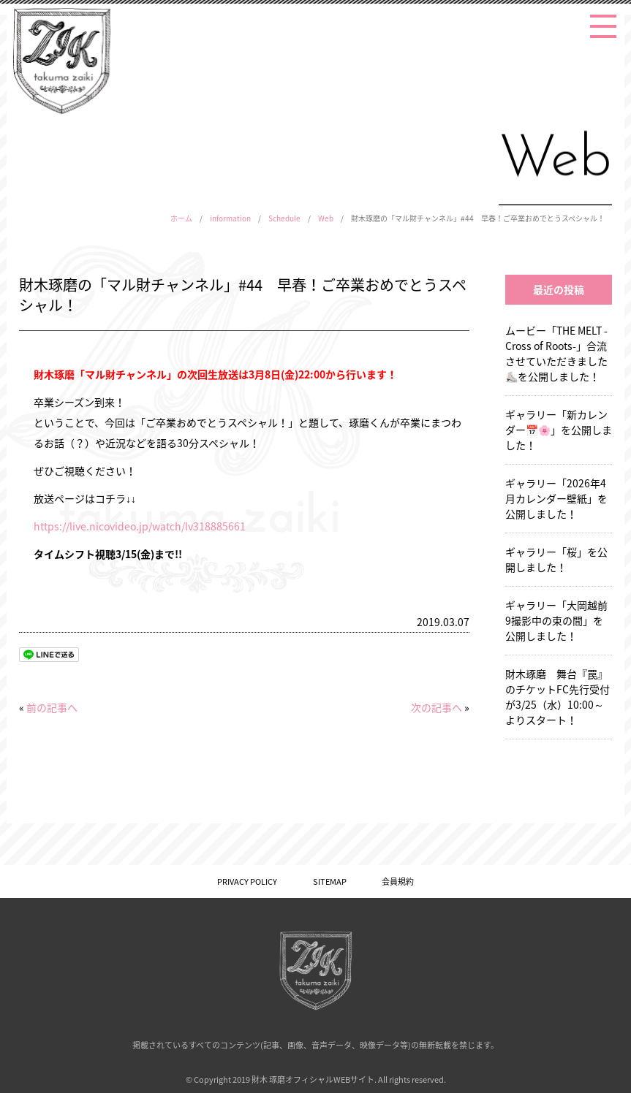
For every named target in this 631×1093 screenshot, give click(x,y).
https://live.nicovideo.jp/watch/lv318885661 (140, 526)
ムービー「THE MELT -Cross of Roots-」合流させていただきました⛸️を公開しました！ (556, 353)
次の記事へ (436, 707)
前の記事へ (52, 707)
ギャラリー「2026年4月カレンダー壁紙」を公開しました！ (556, 498)
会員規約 (398, 881)
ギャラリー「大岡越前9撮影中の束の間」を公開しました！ (556, 620)
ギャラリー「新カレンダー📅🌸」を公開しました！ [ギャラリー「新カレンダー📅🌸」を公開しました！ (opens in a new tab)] (558, 429)
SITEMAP (330, 881)
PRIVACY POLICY (247, 881)
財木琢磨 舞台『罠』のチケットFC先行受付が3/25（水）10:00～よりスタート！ (557, 696)
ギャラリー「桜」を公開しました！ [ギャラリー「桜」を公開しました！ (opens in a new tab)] (556, 559)
